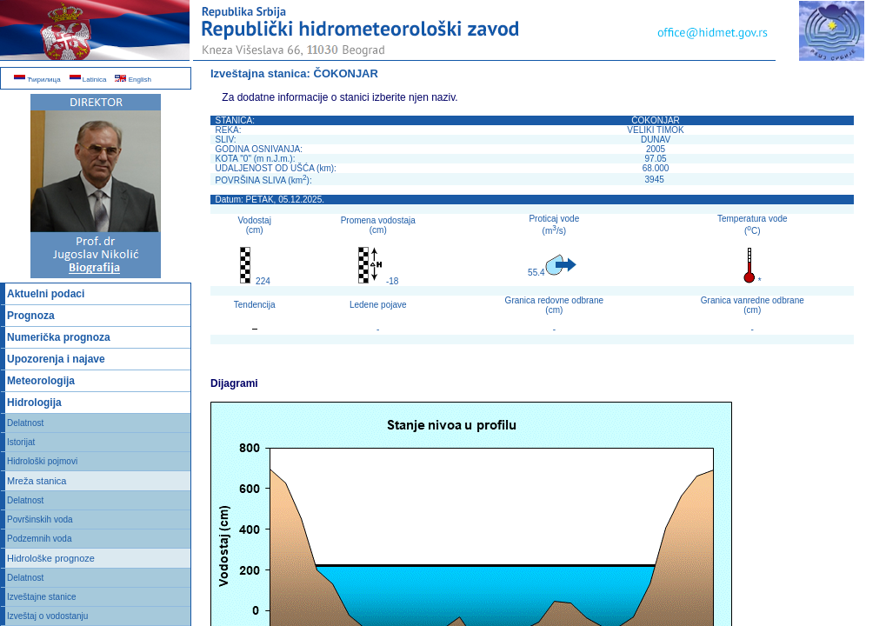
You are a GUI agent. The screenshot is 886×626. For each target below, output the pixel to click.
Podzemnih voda (39, 538)
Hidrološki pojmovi (42, 461)
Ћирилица (37, 79)
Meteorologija (41, 381)
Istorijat (21, 442)
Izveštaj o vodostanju (47, 616)
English (132, 79)
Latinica (88, 79)
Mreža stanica (36, 481)
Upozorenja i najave (56, 359)
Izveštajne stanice (42, 597)
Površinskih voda (40, 519)
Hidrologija (34, 402)
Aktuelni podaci (45, 294)
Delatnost (25, 423)
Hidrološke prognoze (51, 558)
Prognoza (31, 316)
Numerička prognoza (58, 337)
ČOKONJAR (346, 73)
